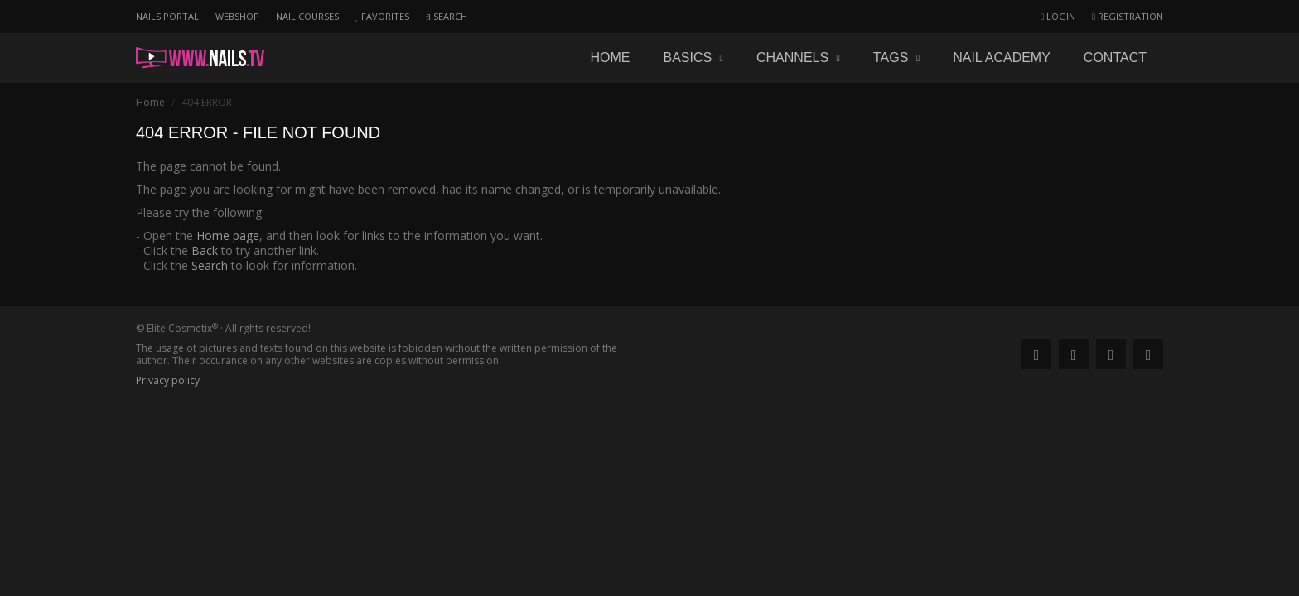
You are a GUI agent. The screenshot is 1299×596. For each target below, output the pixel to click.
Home (610, 57)
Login (1058, 16)
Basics (693, 57)
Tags (896, 57)
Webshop (237, 16)
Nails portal (167, 16)
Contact (1115, 57)
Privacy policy (168, 380)
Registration (1127, 16)
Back (204, 250)
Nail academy (1001, 57)
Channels (798, 57)
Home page (227, 235)
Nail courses (307, 16)
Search (209, 265)
